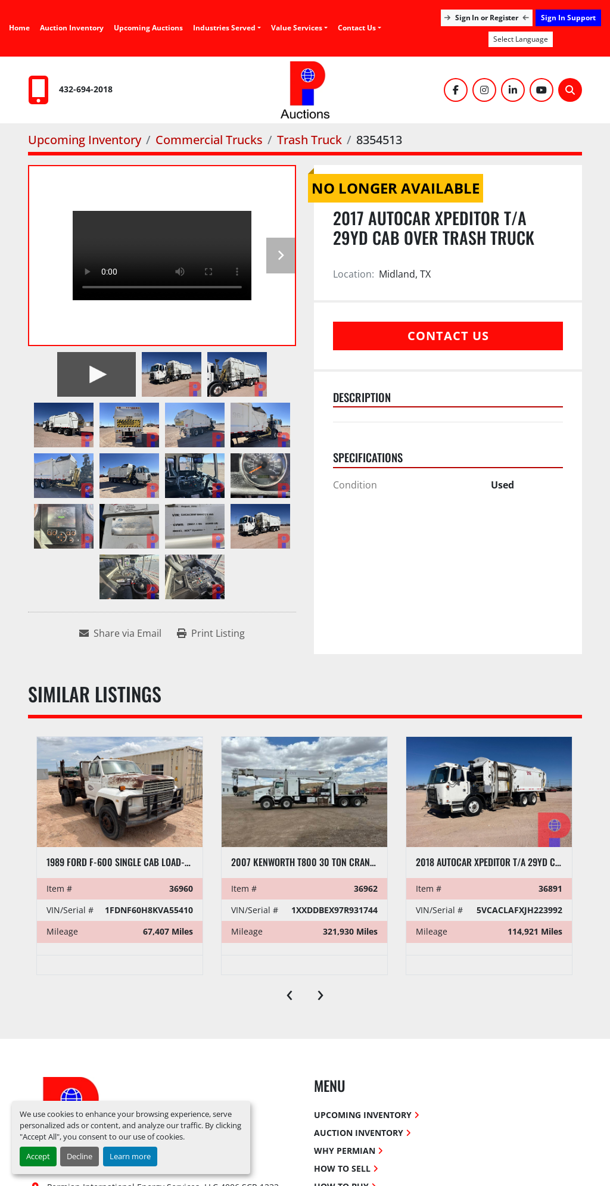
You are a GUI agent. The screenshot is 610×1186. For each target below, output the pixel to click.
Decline (79, 1156)
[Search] (570, 90)
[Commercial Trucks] (209, 140)
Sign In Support (568, 18)
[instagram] (484, 90)
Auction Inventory (72, 28)
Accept (38, 1156)
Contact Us (357, 28)
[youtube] (541, 90)
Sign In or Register (487, 18)
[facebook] (456, 90)
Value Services (296, 28)
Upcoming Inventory (363, 1114)
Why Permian (344, 1150)
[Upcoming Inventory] (84, 140)
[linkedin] (513, 90)
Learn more (130, 1156)
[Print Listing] (211, 633)
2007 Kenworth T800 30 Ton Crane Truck (316, 862)
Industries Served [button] (224, 28)
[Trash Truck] (309, 140)
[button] (299, 28)
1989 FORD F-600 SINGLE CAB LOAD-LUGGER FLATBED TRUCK (161, 862)
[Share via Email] (120, 633)
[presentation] (289, 992)
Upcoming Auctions (148, 28)
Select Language (520, 39)
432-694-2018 (86, 89)
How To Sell (342, 1168)
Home (19, 28)
